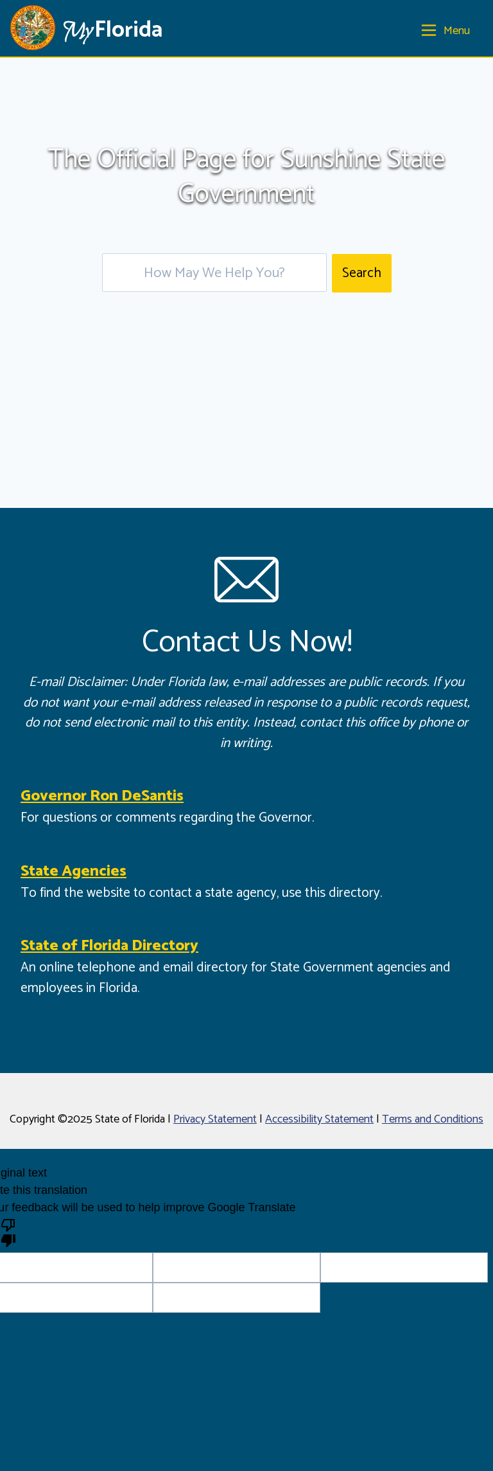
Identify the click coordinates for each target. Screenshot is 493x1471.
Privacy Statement (215, 1119)
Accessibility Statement (319, 1119)
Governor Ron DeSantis (102, 796)
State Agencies (73, 871)
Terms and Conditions (432, 1119)
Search (361, 273)
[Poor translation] (8, 1231)
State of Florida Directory (109, 946)
